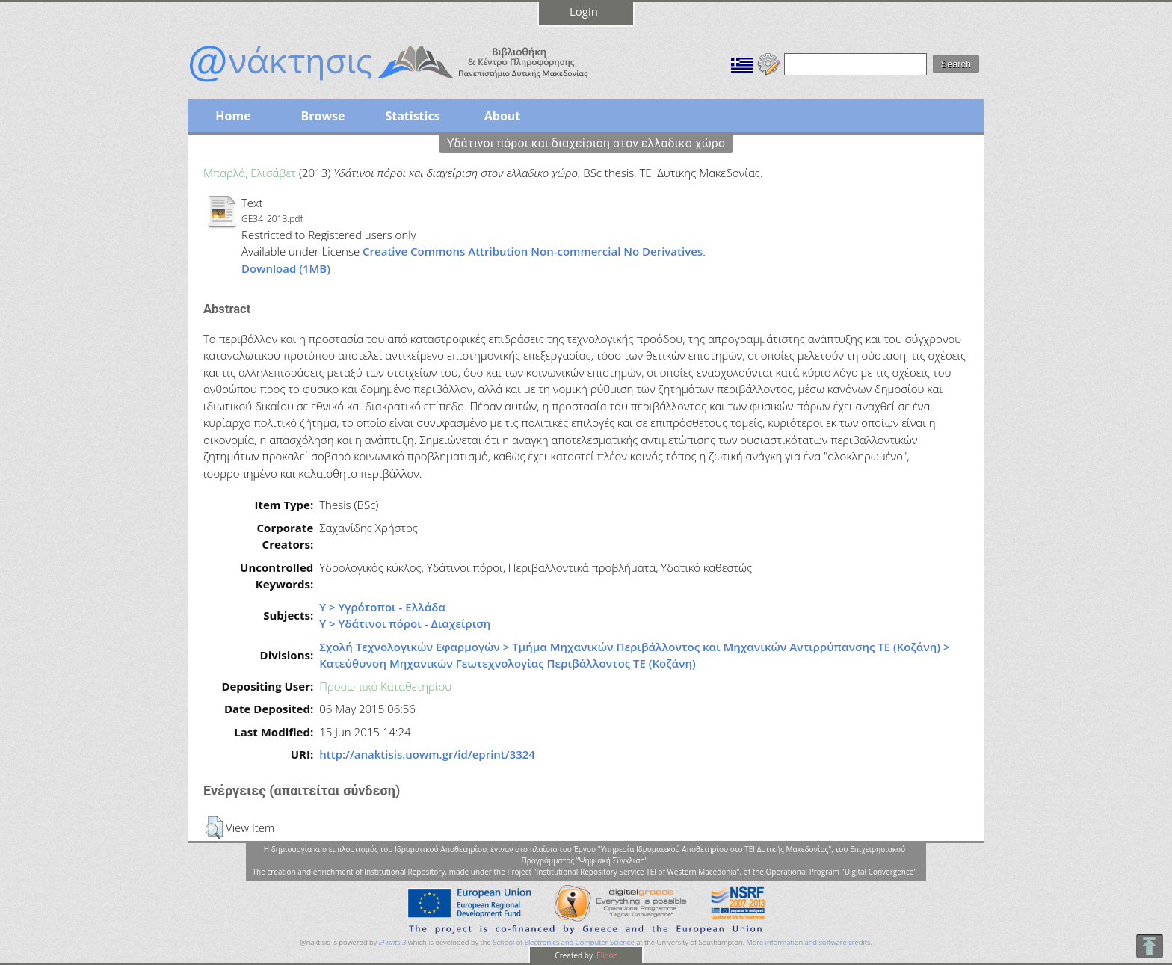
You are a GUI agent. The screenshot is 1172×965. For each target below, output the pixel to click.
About (502, 116)
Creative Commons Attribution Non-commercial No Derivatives (533, 251)
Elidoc (606, 955)
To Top (1149, 946)
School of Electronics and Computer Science (563, 942)
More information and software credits (808, 942)
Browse (322, 116)
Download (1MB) (285, 268)
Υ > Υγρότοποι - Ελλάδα (382, 606)
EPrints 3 (393, 942)
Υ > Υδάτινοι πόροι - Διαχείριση (404, 623)
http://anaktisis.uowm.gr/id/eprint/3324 (427, 754)
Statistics (412, 116)
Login (584, 11)
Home (232, 116)
